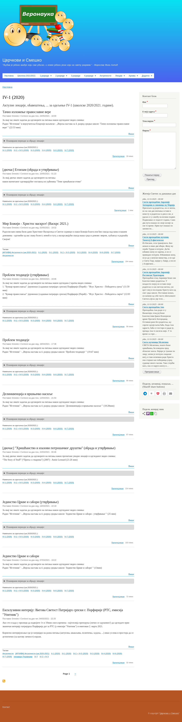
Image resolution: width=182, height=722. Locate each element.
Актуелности (8, 255)
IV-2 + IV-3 (44, 657)
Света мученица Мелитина (155, 342)
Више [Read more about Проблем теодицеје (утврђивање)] (131, 304)
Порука (145, 130)
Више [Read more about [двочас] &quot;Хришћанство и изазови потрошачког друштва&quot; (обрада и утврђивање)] (131, 466)
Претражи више (152, 372)
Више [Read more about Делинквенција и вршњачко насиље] (131, 412)
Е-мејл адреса (148, 112)
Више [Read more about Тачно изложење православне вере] (131, 134)
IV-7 (36, 657)
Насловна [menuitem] (9, 76)
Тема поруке (148, 121)
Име (144, 102)
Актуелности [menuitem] (105, 76)
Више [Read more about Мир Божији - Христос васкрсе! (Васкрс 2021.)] (131, 245)
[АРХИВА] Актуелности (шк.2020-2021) (19, 252)
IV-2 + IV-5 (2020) (21, 150)
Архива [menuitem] (132, 76)
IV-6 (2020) (58, 150)
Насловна (7, 87)
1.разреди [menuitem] (45, 76)
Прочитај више (118, 156)
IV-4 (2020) (46, 150)
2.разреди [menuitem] (60, 76)
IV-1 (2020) (7, 150)
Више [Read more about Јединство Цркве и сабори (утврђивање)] (131, 520)
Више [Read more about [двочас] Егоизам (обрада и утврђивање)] (131, 188)
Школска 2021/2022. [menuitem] (27, 76)
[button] (145, 393)
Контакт (6, 707)
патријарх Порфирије (23, 657)
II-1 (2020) (42, 252)
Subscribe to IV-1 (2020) (3, 681)
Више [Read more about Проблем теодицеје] (131, 358)
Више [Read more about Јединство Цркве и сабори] (131, 574)
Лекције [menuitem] (119, 76)
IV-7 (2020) (69, 150)
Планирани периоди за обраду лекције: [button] (25, 141)
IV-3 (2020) (35, 150)
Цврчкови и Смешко (22, 60)
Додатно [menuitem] (146, 76)
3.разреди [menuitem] (75, 76)
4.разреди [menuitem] (89, 76)
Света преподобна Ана (153, 307)
